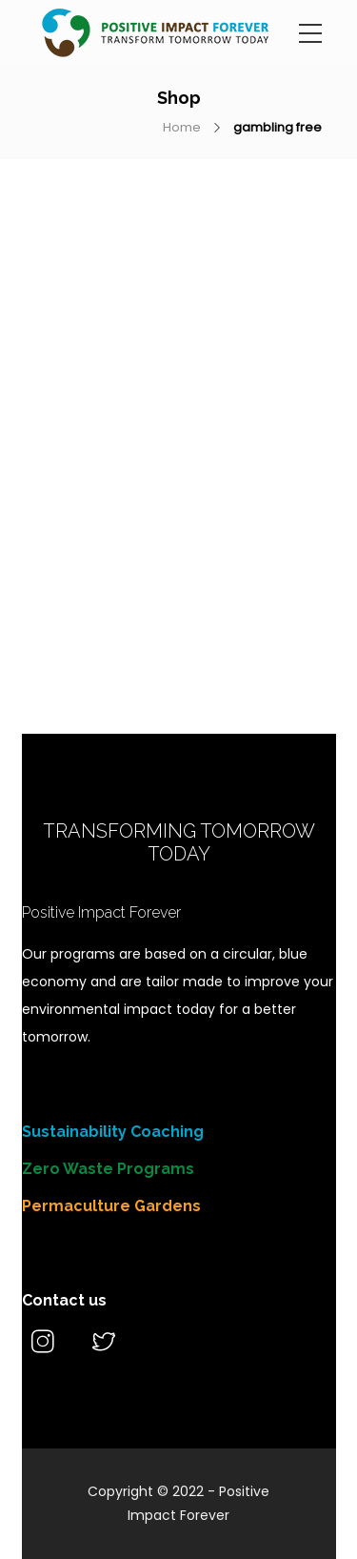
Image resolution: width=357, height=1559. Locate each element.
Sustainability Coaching (113, 1132)
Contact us (64, 1300)
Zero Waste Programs (108, 1169)
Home (182, 127)
